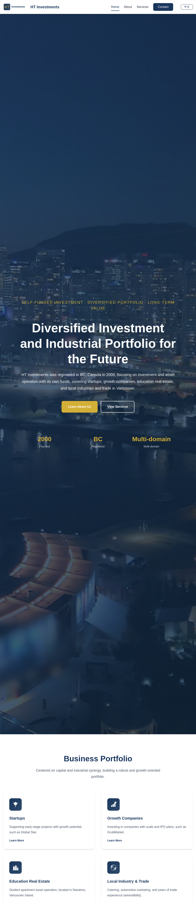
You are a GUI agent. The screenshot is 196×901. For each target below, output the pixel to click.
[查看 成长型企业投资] (147, 820)
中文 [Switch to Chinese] (187, 6)
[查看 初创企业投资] (49, 820)
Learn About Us (79, 406)
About (128, 7)
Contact (163, 7)
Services (143, 7)
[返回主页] (31, 7)
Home (115, 7)
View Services (117, 406)
